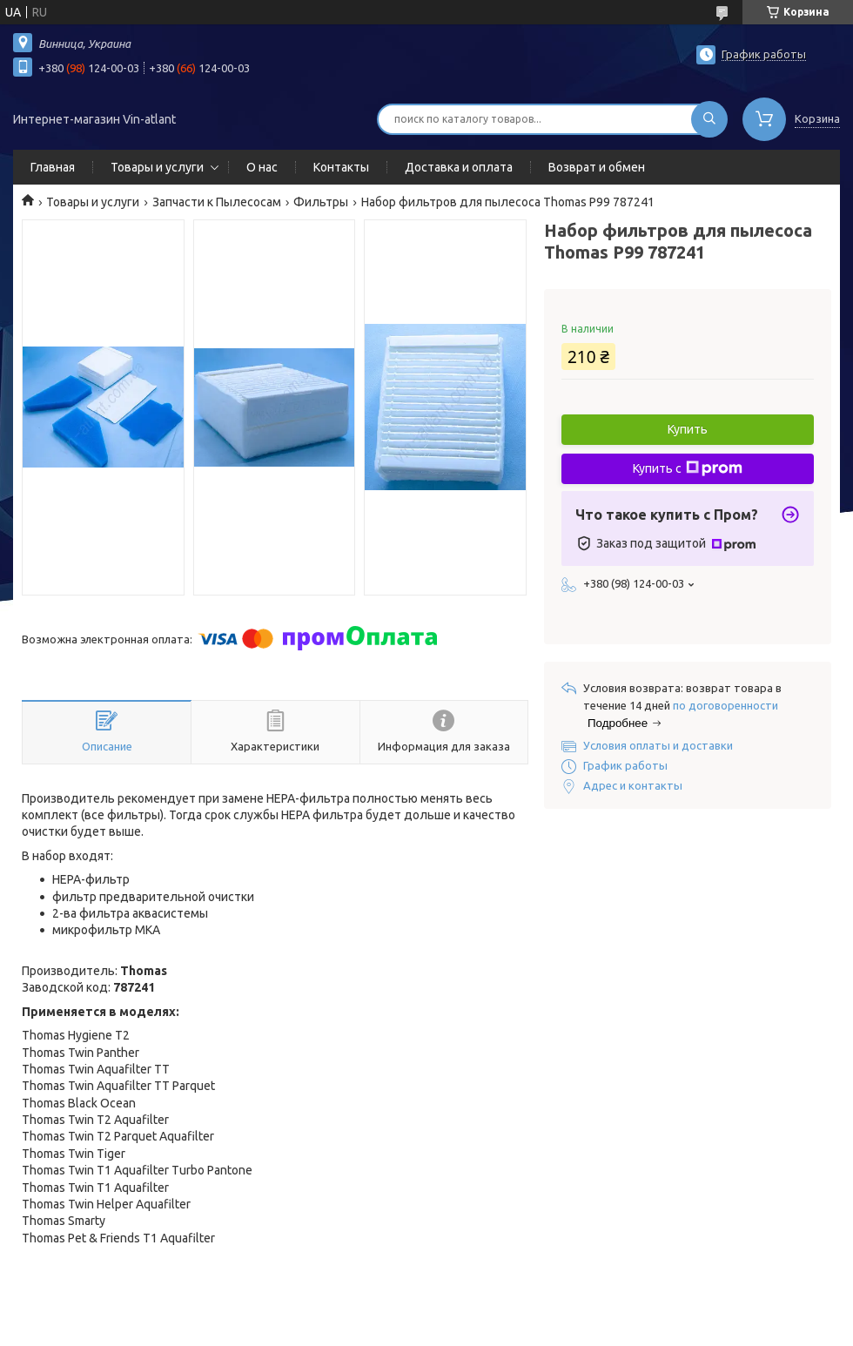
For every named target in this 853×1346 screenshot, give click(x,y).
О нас (262, 167)
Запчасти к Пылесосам (216, 202)
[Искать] (709, 119)
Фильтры (320, 202)
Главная (52, 167)
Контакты (341, 167)
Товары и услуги (157, 167)
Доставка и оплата (459, 167)
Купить (688, 429)
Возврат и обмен (596, 167)
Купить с (687, 468)
